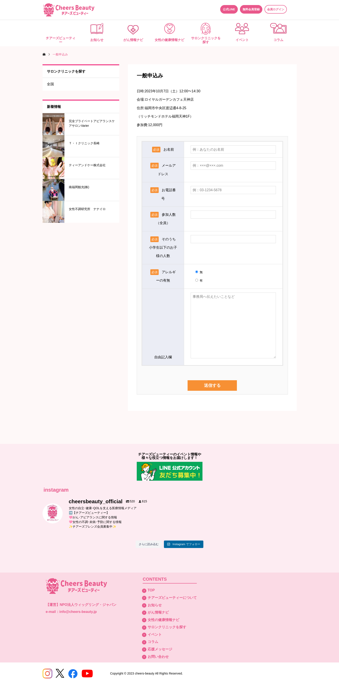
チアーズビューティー (60, 40)
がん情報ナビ (133, 40)
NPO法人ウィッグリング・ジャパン (88, 605)
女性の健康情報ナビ (169, 40)
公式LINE (229, 9)
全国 (50, 84)
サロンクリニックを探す (206, 40)
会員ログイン (275, 9)
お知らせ (96, 40)
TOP (151, 590)
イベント (242, 40)
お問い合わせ (158, 657)
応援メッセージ (160, 649)
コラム (278, 40)
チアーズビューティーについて (172, 598)
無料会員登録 (251, 9)
